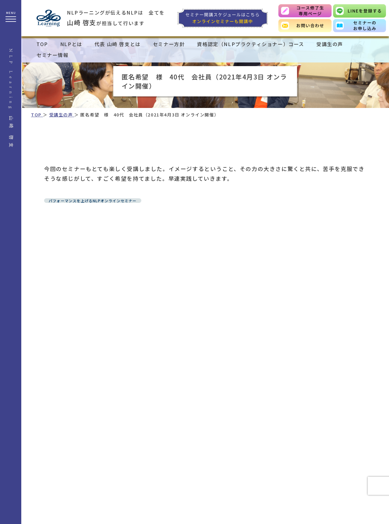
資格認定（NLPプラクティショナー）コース (250, 44)
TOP (42, 44)
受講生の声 (329, 44)
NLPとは (71, 44)
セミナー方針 (169, 44)
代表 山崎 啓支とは (118, 44)
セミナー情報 (52, 55)
